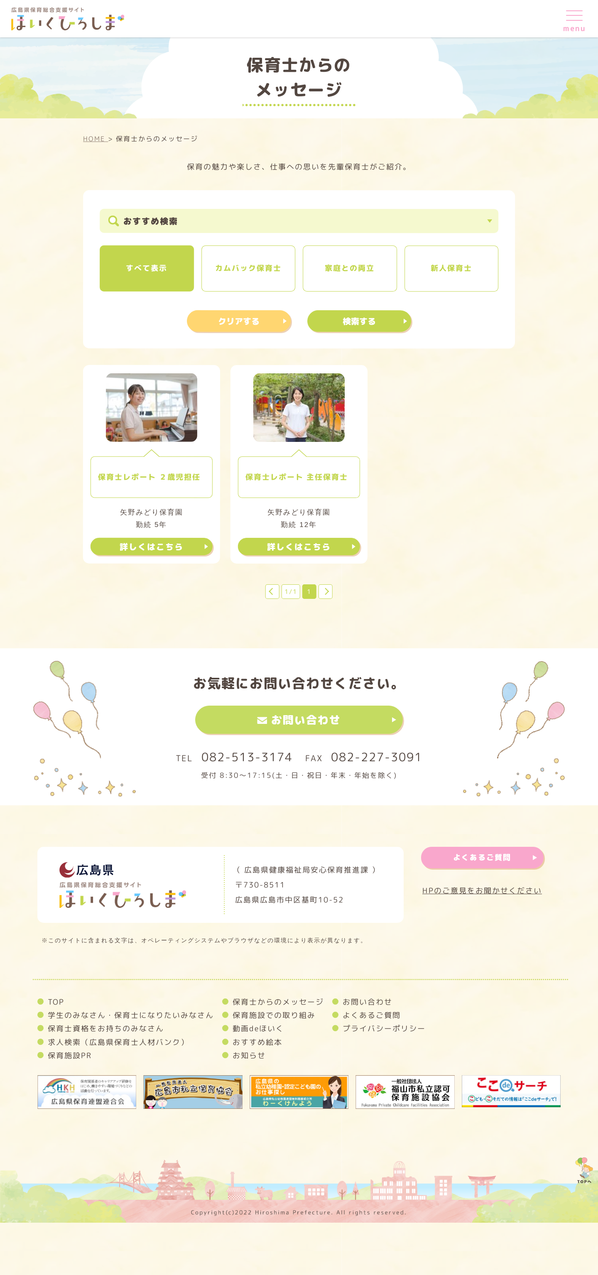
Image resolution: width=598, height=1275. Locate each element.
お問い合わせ (306, 719)
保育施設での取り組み (274, 1015)
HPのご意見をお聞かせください (482, 891)
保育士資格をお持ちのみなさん (106, 1028)
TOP (56, 1002)
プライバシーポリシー (384, 1028)
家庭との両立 (350, 268)
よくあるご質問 (482, 857)
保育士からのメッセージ (278, 1002)
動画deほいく (258, 1028)
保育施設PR (70, 1055)
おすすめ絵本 (257, 1042)
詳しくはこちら (152, 546)
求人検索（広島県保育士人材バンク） (118, 1042)
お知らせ (249, 1055)
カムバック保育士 (248, 268)
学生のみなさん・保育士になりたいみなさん (131, 1015)
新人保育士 (451, 268)
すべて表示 (146, 268)
